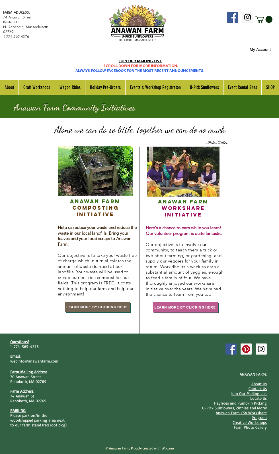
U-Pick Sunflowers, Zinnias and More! (234, 407)
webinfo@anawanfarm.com (34, 361)
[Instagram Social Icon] (247, 17)
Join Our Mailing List (249, 393)
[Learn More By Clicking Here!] (97, 307)
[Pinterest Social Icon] (246, 349)
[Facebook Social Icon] (232, 17)
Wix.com (168, 448)
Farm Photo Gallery (250, 427)
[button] (263, 19)
